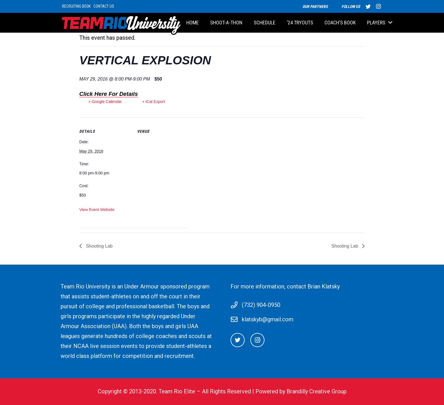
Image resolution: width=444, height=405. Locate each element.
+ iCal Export (153, 101)
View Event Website (96, 209)
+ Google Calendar (105, 101)
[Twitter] (237, 340)
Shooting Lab (99, 246)
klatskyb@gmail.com (267, 319)
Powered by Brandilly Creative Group (301, 391)
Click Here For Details (108, 94)
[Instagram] (257, 340)
